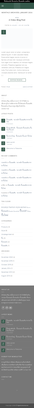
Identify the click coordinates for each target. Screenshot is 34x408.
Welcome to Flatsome (14, 149)
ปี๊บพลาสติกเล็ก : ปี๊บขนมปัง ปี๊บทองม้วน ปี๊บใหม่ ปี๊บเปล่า (19, 129)
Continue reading (17, 80)
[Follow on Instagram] (7, 307)
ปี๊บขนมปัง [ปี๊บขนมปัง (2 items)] (5, 211)
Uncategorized (6, 234)
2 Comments (11, 132)
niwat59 (26, 25)
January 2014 (6, 268)
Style (17, 18)
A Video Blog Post (17, 20)
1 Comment (10, 138)
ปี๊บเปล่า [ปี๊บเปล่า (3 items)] (23, 211)
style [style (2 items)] (18, 207)
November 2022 (7, 257)
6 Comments (11, 124)
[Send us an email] (10, 307)
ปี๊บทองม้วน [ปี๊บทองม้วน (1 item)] (11, 211)
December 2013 (6, 272)
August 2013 (5, 276)
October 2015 (6, 265)
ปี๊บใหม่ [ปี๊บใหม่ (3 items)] (4, 215)
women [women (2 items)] (23, 207)
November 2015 (6, 261)
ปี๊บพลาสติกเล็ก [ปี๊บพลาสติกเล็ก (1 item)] (16, 211)
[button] (2, 5)
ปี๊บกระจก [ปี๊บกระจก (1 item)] (28, 207)
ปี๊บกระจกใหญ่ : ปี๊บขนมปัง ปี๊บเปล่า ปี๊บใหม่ (19, 136)
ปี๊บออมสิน (4, 246)
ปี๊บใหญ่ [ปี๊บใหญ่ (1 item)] (29, 211)
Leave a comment (28, 87)
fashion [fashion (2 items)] (12, 207)
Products (4, 227)
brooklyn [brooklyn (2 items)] (5, 207)
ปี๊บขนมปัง (4, 242)
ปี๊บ (2, 238)
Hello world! (10, 142)
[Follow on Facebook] (3, 307)
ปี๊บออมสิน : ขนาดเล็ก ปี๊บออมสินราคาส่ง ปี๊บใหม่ (19, 121)
